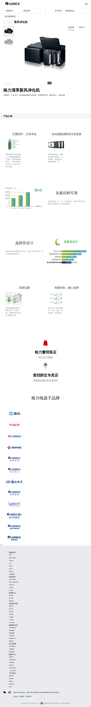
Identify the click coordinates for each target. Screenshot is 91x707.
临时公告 (11, 609)
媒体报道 (11, 601)
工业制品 (11, 587)
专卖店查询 (12, 635)
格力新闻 (11, 595)
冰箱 (10, 563)
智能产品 (11, 571)
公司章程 (11, 619)
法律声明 (28, 696)
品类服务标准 (12, 659)
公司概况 (11, 614)
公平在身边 (12, 622)
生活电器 (11, 560)
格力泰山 (11, 590)
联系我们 (22, 696)
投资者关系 (12, 684)
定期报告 (11, 606)
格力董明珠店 (12, 646)
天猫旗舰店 (12, 649)
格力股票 (11, 611)
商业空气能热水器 (13, 582)
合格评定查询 (12, 668)
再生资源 (11, 665)
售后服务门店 (12, 638)
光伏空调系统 (12, 627)
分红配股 (11, 617)
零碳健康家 (12, 574)
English (16, 696)
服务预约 (11, 657)
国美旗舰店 (12, 651)
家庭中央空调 (12, 557)
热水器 (10, 568)
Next (8, 83)
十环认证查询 (12, 670)
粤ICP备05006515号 (65, 703)
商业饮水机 (12, 584)
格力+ (10, 686)
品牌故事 (11, 675)
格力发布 (11, 598)
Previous (8, 22)
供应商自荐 (12, 662)
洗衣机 (10, 566)
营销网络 (11, 641)
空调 (10, 555)
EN (86, 4)
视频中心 (11, 681)
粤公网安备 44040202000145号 (49, 703)
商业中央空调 (12, 579)
